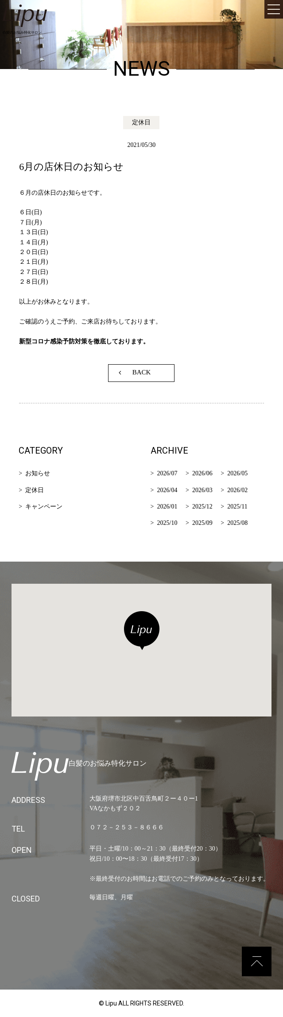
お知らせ (37, 473)
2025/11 (237, 506)
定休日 (34, 490)
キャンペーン (43, 506)
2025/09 (202, 523)
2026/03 (202, 490)
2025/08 (237, 523)
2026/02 (237, 490)
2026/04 (167, 490)
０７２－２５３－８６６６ (126, 827)
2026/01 (167, 506)
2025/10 (167, 523)
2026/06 (202, 473)
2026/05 (237, 473)
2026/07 (167, 473)
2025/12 (202, 506)
